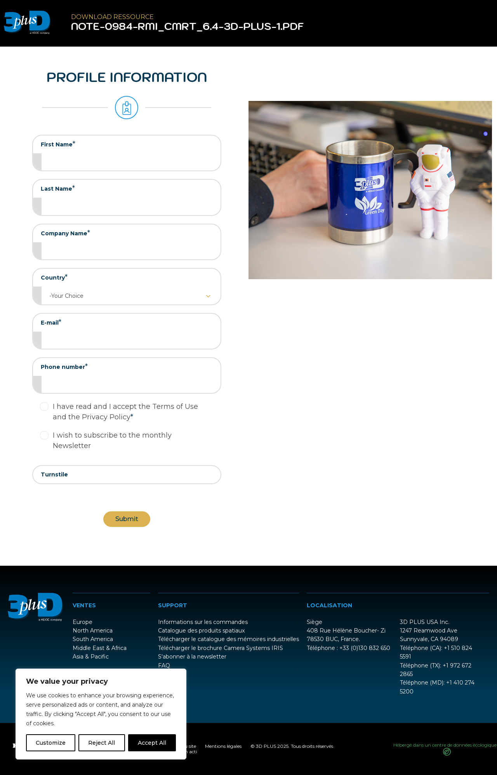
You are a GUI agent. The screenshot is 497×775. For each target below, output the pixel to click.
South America (93, 639)
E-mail (51, 322)
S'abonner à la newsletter (192, 656)
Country (54, 277)
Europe (82, 622)
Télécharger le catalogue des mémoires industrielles (228, 639)
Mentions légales (223, 746)
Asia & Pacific (91, 656)
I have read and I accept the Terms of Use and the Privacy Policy (125, 411)
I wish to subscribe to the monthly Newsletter (112, 440)
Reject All (101, 742)
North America (93, 630)
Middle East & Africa (100, 648)
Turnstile (54, 474)
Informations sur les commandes (203, 622)
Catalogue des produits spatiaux (201, 630)
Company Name (65, 233)
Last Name (58, 188)
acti (193, 751)
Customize (51, 742)
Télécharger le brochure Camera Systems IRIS (220, 648)
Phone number (64, 366)
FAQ (164, 665)
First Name (58, 144)
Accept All (152, 742)
